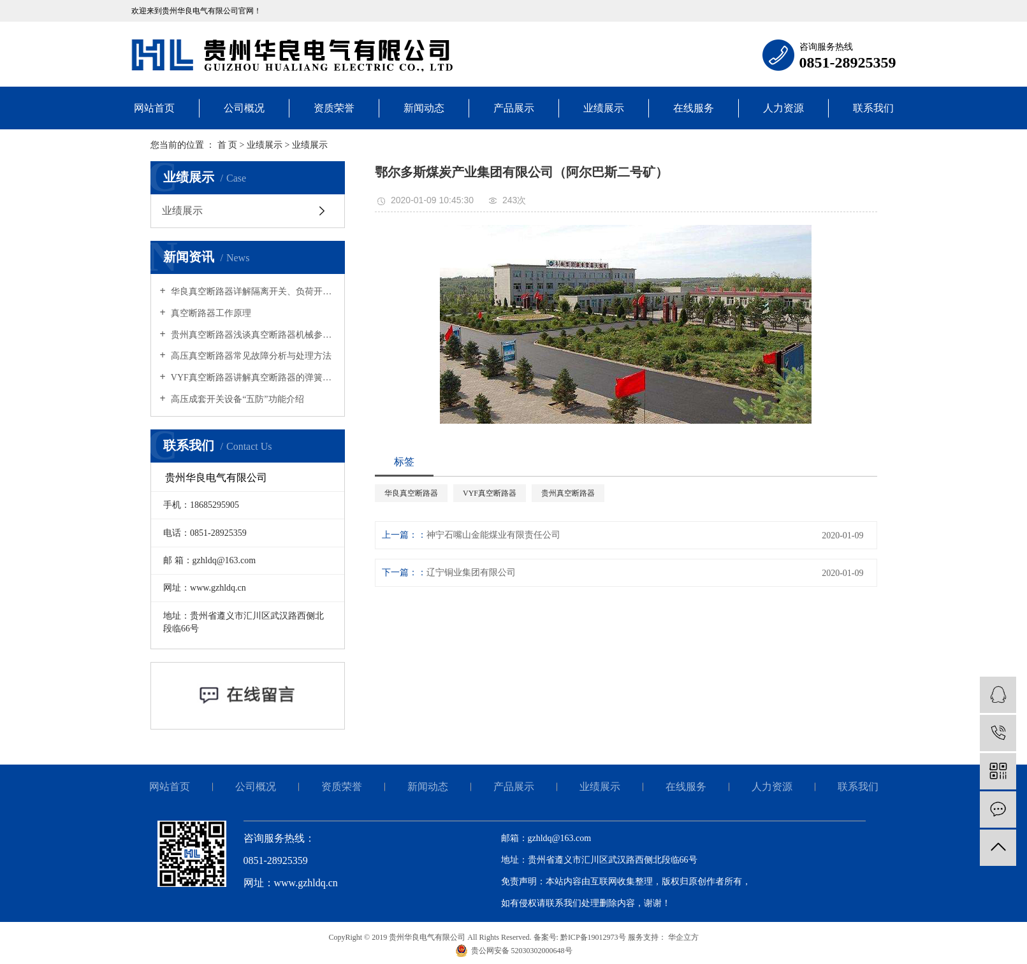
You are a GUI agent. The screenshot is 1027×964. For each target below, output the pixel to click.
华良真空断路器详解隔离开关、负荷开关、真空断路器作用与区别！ (252, 291)
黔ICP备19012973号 (593, 937)
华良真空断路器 (411, 493)
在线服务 (693, 108)
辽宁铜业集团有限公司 (471, 572)
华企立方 (682, 937)
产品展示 (513, 108)
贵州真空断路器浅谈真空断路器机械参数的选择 (252, 335)
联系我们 (873, 108)
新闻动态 (424, 108)
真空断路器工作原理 (210, 313)
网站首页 (154, 108)
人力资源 (783, 108)
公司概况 (244, 108)
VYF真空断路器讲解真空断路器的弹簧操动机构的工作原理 (252, 377)
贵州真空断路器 (568, 493)
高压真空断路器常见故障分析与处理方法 (250, 356)
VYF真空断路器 (489, 493)
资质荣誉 (334, 108)
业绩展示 (603, 108)
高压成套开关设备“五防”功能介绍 (236, 399)
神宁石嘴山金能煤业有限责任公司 (493, 535)
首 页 (227, 145)
